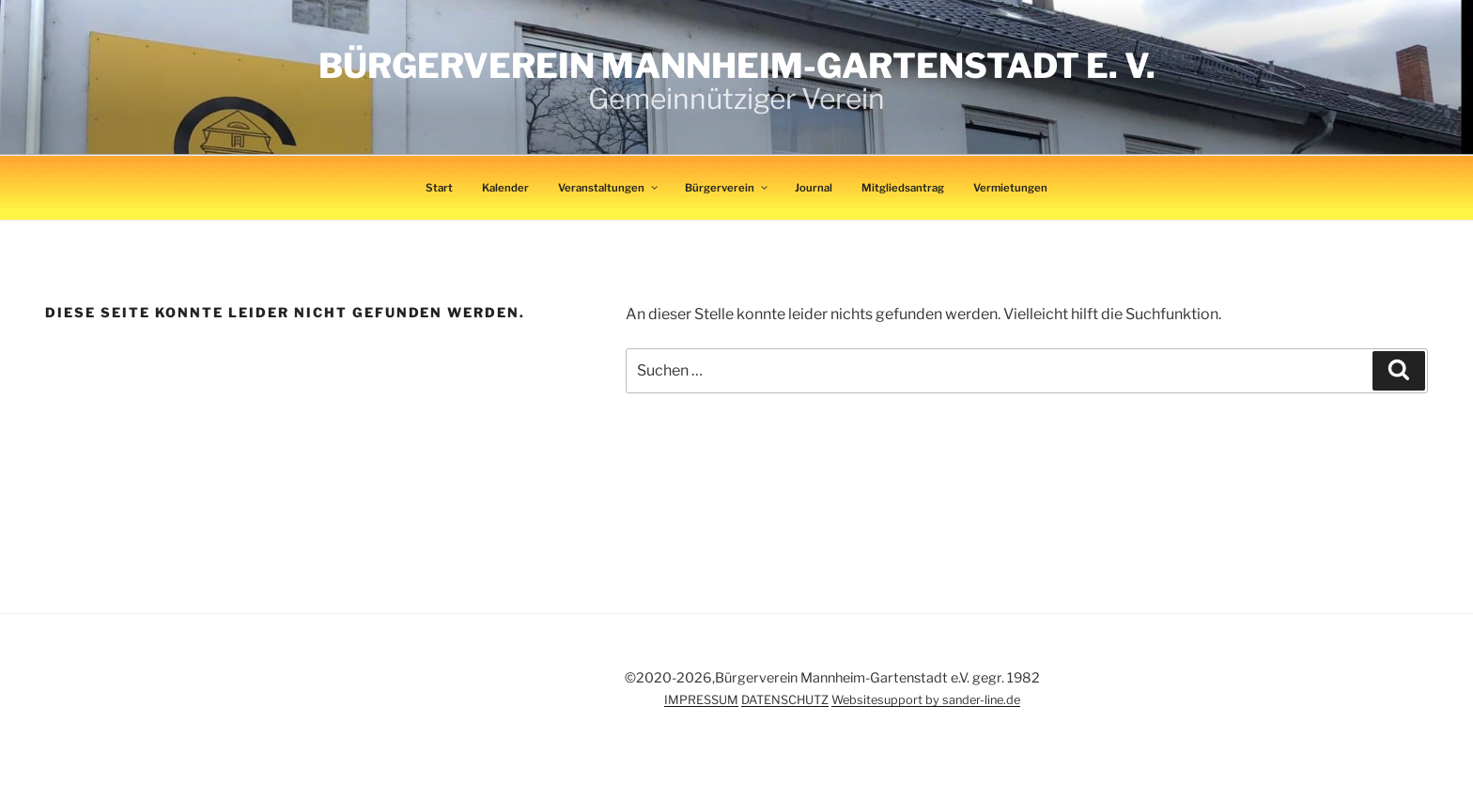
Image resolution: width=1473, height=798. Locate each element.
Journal (813, 187)
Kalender (505, 187)
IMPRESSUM (701, 700)
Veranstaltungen (608, 187)
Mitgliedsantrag (902, 187)
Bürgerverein (727, 187)
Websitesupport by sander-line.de (925, 700)
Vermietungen (1010, 187)
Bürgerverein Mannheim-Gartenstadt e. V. (736, 65)
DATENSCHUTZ (785, 700)
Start (439, 187)
